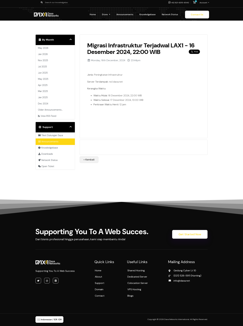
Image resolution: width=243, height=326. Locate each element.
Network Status (170, 14)
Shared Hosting (136, 270)
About (98, 276)
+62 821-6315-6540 (178, 2)
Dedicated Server (137, 276)
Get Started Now (190, 234)
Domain (99, 289)
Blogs (130, 295)
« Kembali (89, 159)
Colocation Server (137, 283)
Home (93, 14)
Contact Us (197, 14)
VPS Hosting (134, 289)
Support (99, 283)
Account (204, 2)
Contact (99, 295)
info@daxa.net (182, 280)
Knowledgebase (147, 14)
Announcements (124, 14)
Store (105, 14)
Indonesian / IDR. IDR (49, 319)
